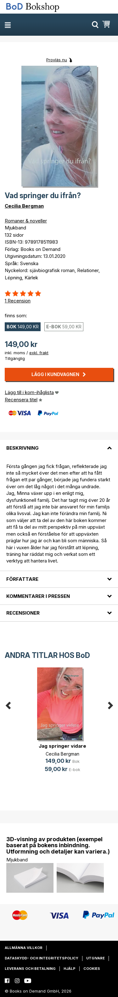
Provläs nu (56, 59)
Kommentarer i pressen (38, 596)
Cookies (91, 968)
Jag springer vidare (62, 746)
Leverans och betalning (30, 968)
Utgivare (95, 958)
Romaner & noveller (26, 221)
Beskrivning (22, 448)
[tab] (59, 444)
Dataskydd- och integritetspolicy (41, 958)
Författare (22, 579)
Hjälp (70, 968)
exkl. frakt (38, 352)
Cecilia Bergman (24, 206)
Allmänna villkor (23, 947)
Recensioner (23, 613)
